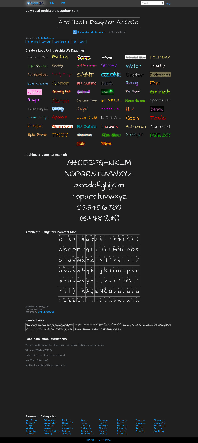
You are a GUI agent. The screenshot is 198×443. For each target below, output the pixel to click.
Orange (67, 428)
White (103, 434)
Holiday (122, 425)
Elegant (67, 423)
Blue (84, 420)
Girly (120, 423)
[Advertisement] (12, 48)
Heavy (103, 425)
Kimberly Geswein (46, 38)
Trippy (66, 434)
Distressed (50, 423)
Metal (29, 428)
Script (82, 42)
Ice (138, 425)
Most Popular (31, 420)
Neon (47, 428)
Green (85, 425)
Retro (158, 428)
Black (66, 420)
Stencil (29, 434)
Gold (29, 425)
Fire (84, 423)
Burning (122, 420)
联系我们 (91, 440)
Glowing (159, 423)
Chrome (159, 420)
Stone (48, 434)
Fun (102, 423)
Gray (65, 425)
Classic (30, 423)
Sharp (103, 431)
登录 (168, 3)
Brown (103, 420)
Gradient (49, 425)
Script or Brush (62, 42)
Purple (122, 428)
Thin (74, 42)
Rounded (31, 431)
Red (139, 428)
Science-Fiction (52, 431)
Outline (86, 428)
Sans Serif (46, 42)
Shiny (121, 431)
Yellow (122, 434)
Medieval (160, 425)
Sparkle (159, 431)
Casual (140, 420)
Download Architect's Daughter (89, 32)
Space (140, 431)
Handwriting (32, 42)
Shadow (86, 431)
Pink (103, 428)
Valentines (87, 434)
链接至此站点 (104, 440)
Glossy (141, 423)
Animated (50, 420)
